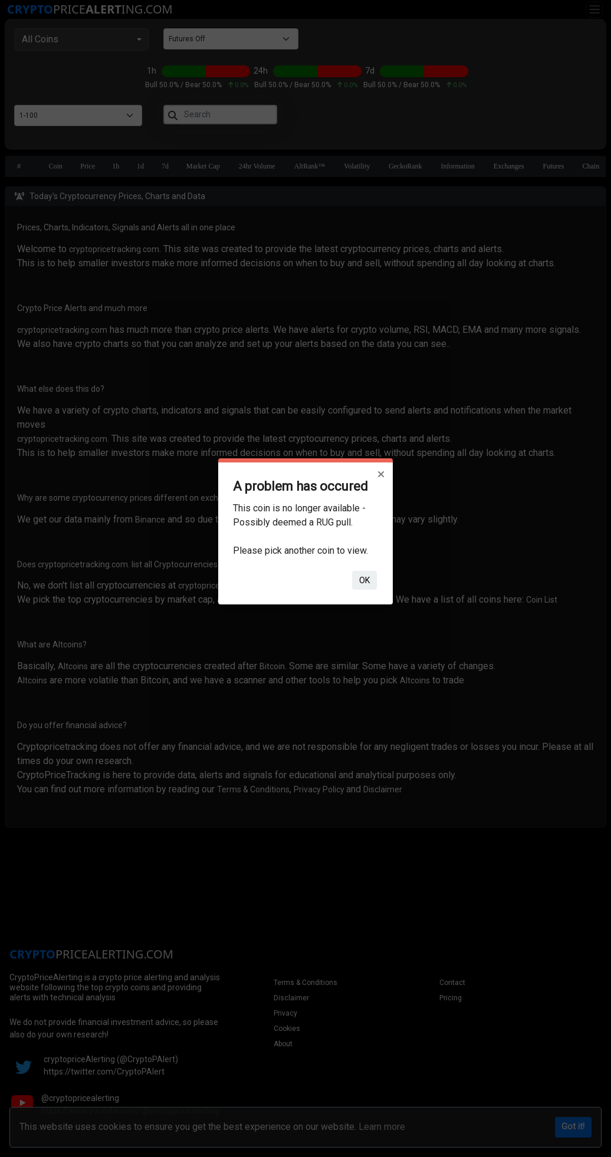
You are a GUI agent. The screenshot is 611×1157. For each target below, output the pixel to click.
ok (364, 580)
